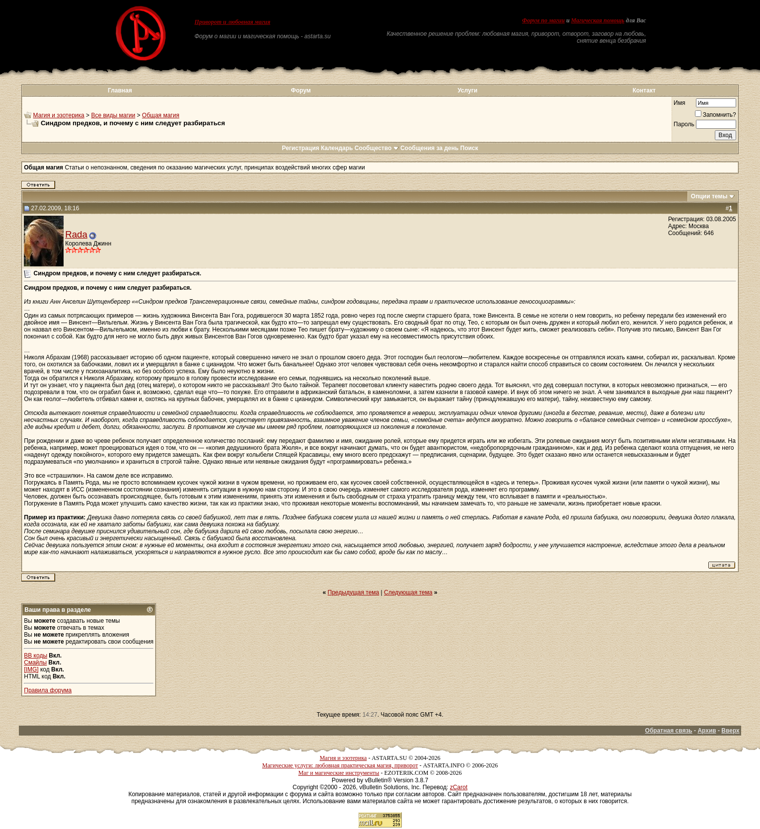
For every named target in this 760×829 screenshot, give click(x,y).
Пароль (684, 124)
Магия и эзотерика (58, 115)
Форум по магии (543, 20)
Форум (301, 90)
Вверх (730, 730)
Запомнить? (715, 114)
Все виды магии (113, 115)
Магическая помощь (597, 20)
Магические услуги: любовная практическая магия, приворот (340, 765)
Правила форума (48, 690)
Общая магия (160, 115)
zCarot (458, 787)
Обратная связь (668, 730)
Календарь (337, 148)
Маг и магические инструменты (338, 772)
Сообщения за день (429, 148)
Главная (120, 90)
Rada (76, 234)
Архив (706, 730)
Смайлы (35, 662)
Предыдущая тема (354, 592)
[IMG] (31, 669)
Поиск (469, 148)
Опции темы (709, 196)
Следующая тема (408, 592)
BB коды (35, 655)
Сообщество (377, 148)
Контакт (643, 90)
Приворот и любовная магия (233, 21)
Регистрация (300, 148)
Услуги (467, 90)
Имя (679, 102)
